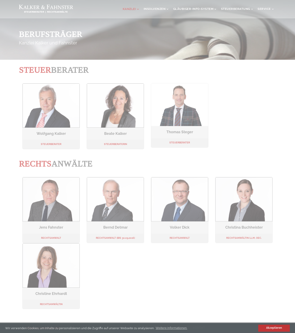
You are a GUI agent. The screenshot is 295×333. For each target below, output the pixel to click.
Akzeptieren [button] (274, 327)
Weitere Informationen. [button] (171, 328)
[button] (254, 327)
